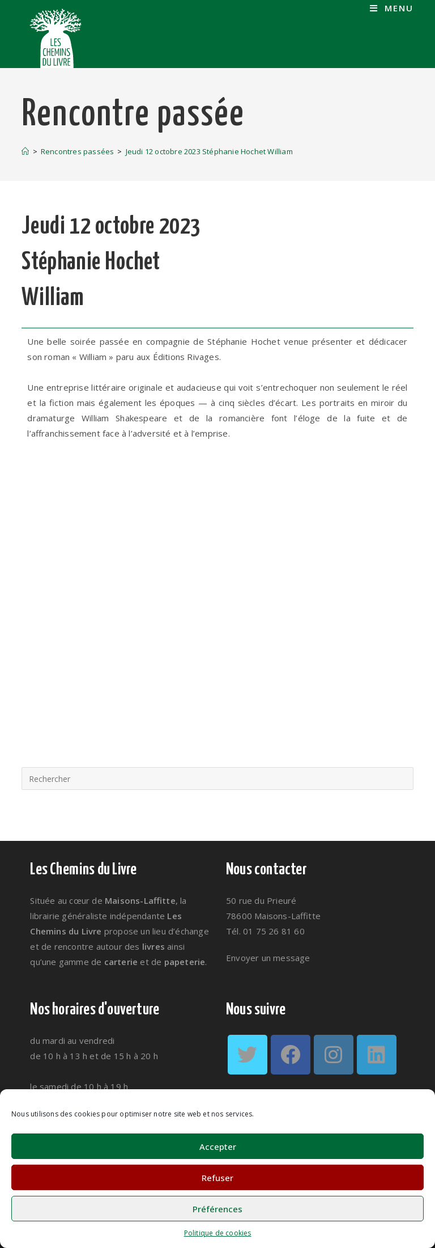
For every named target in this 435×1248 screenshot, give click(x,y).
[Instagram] (333, 1054)
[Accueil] (25, 151)
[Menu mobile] (391, 8)
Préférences (217, 1209)
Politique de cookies (217, 1233)
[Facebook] (290, 1054)
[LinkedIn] (376, 1054)
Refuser (217, 1177)
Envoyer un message (268, 957)
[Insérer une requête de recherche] (217, 778)
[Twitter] (247, 1054)
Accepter (217, 1146)
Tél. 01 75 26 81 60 (265, 931)
